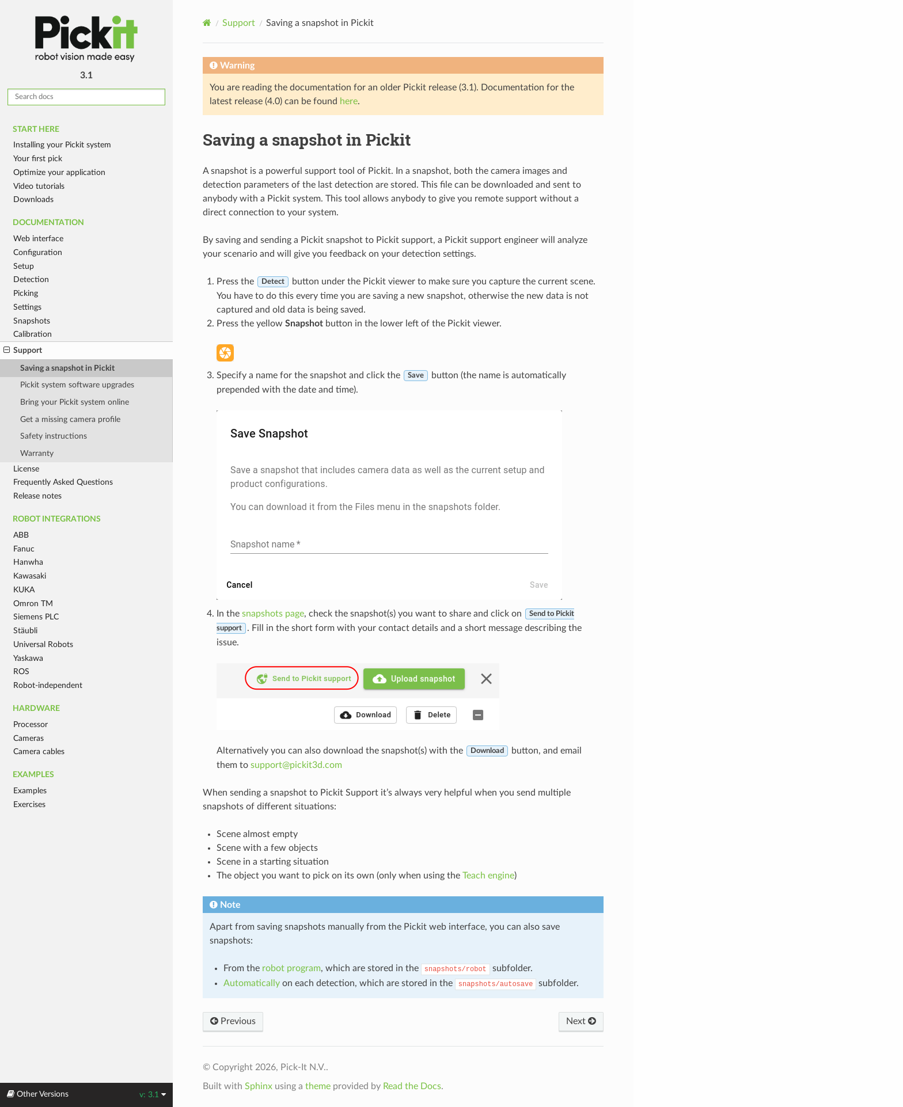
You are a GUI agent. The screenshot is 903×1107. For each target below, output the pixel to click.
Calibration (32, 334)
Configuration (37, 252)
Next (581, 1021)
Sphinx (258, 1086)
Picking (25, 293)
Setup (23, 266)
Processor (30, 724)
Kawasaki (29, 576)
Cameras (28, 738)
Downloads (33, 199)
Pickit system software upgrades (77, 385)
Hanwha (28, 562)
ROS (21, 671)
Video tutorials (38, 186)
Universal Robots (43, 644)
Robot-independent (47, 685)
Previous (233, 1021)
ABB (21, 535)
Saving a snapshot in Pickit (67, 368)
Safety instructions (53, 436)
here (349, 101)
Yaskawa (28, 658)
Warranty (37, 453)
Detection (31, 279)
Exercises (29, 804)
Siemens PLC (36, 617)
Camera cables (38, 751)
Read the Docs (412, 1086)
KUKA (24, 589)
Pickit (86, 39)
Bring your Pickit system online (74, 402)
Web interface (38, 238)
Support (22, 350)
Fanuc (24, 549)
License (26, 469)
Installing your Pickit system (62, 144)
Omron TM (33, 603)
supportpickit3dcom (296, 765)
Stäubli (25, 630)
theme (318, 1086)
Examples (30, 790)
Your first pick (37, 158)
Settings (27, 307)
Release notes (37, 496)
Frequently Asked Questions (63, 482)
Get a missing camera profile (70, 419)
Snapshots (31, 321)
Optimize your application (59, 172)
